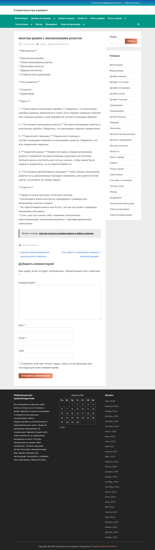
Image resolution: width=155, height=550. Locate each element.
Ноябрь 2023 (111, 537)
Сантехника (21, 24)
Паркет (114, 162)
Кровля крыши (66, 18)
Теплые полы (117, 186)
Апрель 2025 (111, 451)
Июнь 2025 (110, 441)
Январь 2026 (111, 411)
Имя (22, 325)
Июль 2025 (110, 436)
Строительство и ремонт (31, 10)
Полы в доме (115, 18)
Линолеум (115, 128)
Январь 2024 (111, 527)
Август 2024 (110, 492)
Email (22, 338)
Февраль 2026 (111, 406)
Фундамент (51, 24)
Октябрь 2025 (111, 421)
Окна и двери (97, 18)
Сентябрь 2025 (112, 426)
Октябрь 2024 (111, 482)
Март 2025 (110, 456)
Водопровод (116, 70)
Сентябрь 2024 (112, 487)
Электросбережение (121, 215)
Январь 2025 (111, 466)
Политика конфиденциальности (106, 3)
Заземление (116, 105)
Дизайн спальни (118, 99)
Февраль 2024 (111, 522)
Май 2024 (109, 507)
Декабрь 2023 (111, 532)
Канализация (117, 111)
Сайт (21, 350)
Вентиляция (21, 18)
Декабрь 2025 (111, 416)
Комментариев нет (60, 44)
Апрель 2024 (111, 512)
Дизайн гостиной (119, 82)
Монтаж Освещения (120, 139)
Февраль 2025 (111, 461)
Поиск (113, 36)
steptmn (43, 43)
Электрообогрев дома (122, 203)
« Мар (62, 427)
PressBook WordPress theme (104, 546)
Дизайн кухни (117, 93)
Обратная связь (132, 3)
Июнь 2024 (110, 502)
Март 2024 (110, 517)
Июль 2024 (110, 497)
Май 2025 (109, 446)
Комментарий (27, 282)
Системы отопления (121, 180)
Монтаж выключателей (122, 134)
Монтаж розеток (30, 245)
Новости (82, 18)
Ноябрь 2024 (111, 476)
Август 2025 (110, 431)
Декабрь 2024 (111, 471)
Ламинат (114, 122)
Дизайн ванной (118, 76)
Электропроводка (70, 24)
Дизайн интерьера (41, 18)
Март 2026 (110, 401)
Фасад (38, 24)
